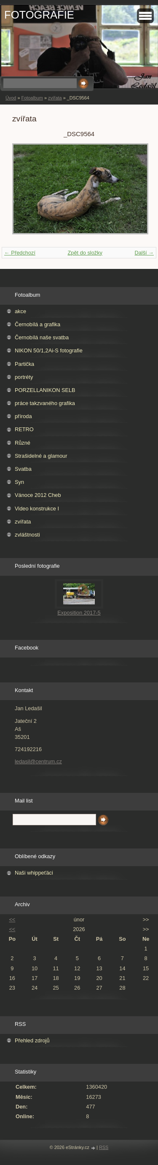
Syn (19, 482)
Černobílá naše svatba (42, 337)
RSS (103, 1147)
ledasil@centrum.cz (38, 761)
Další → (144, 253)
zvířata (55, 97)
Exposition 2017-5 (78, 612)
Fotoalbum (32, 97)
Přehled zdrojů (32, 1040)
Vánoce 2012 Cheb (38, 495)
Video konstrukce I (37, 508)
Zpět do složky (84, 253)
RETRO (24, 429)
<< (12, 919)
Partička (24, 364)
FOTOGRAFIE (39, 15)
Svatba (23, 469)
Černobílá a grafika (37, 324)
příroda (23, 416)
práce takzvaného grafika (45, 403)
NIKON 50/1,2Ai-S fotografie (49, 350)
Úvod (10, 97)
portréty (24, 377)
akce (20, 311)
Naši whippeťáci (34, 873)
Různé (22, 443)
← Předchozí (19, 253)
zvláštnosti (27, 534)
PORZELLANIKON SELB (45, 390)
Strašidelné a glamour (41, 456)
